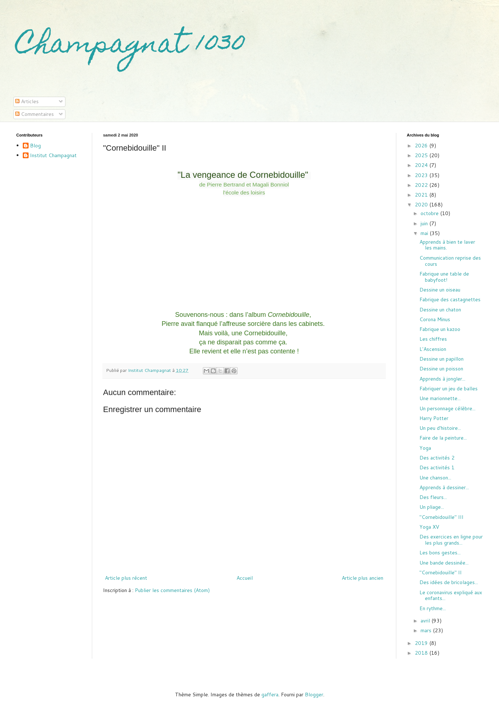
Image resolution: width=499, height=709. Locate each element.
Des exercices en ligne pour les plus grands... (451, 539)
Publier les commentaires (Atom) (172, 590)
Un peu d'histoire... (440, 428)
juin (425, 223)
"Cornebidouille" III (441, 517)
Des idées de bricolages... (448, 582)
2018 (422, 652)
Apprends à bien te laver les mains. (447, 245)
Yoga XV (429, 526)
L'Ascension (432, 349)
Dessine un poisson (441, 368)
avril (426, 620)
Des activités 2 (437, 457)
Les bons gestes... (440, 552)
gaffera (269, 694)
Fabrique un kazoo (439, 329)
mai (425, 233)
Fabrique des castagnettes (450, 299)
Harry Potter (433, 418)
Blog (35, 146)
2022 (422, 185)
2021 (422, 194)
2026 (422, 145)
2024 (422, 165)
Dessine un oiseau (439, 289)
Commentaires (34, 114)
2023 (422, 175)
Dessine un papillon (441, 358)
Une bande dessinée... (444, 562)
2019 (422, 643)
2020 (422, 204)
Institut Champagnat (53, 155)
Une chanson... (435, 477)
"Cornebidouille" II (440, 572)
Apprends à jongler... (442, 378)
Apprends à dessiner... (444, 487)
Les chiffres (433, 339)
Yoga (425, 448)
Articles (27, 101)
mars (427, 630)
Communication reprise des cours (450, 261)
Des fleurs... (433, 497)
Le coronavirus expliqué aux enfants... (450, 595)
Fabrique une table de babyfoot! (444, 277)
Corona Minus (434, 319)
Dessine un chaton (440, 309)
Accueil (244, 578)
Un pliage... (431, 507)
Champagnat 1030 (130, 46)
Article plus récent (126, 578)
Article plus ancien (362, 578)
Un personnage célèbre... (447, 408)
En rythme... (432, 608)
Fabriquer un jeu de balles (448, 388)
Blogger (314, 694)
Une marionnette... (440, 398)
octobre (430, 213)
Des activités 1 (437, 467)
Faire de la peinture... (443, 437)
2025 (422, 155)
